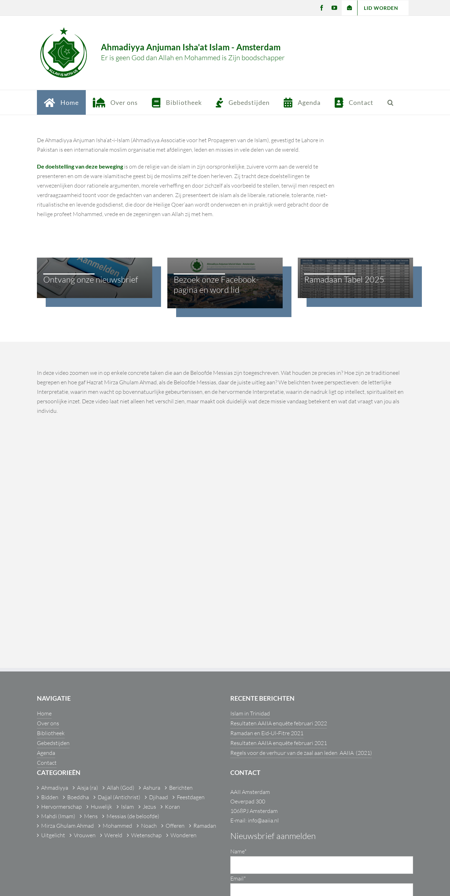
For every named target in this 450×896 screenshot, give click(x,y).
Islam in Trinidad (250, 713)
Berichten (181, 787)
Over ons (48, 723)
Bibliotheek (51, 733)
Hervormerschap (61, 806)
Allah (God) (120, 787)
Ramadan (204, 825)
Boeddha (78, 797)
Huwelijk (101, 806)
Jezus (149, 806)
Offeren (175, 825)
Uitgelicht (53, 835)
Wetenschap (146, 835)
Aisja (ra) (87, 787)
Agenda (46, 752)
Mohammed (117, 825)
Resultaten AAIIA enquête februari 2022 (278, 723)
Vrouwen (85, 835)
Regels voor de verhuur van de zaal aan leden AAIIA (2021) (301, 752)
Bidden (49, 797)
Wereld (113, 835)
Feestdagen (191, 797)
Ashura (151, 787)
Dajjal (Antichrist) (119, 797)
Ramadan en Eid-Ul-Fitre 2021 (266, 733)
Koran (172, 806)
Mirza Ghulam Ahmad (67, 825)
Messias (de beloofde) (133, 816)
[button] (390, 102)
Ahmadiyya (54, 787)
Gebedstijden (53, 742)
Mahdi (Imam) (58, 816)
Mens (91, 816)
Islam (127, 806)
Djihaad (158, 797)
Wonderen (184, 835)
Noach (149, 825)
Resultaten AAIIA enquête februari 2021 (278, 742)
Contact (47, 762)
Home (44, 713)
